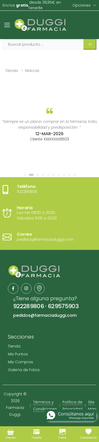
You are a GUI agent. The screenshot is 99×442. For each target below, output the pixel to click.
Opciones (81, 5)
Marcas (32, 70)
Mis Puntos (18, 354)
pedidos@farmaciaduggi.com (45, 315)
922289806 (28, 306)
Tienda (11, 70)
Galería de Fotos (24, 369)
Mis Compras (20, 362)
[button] (24, 174)
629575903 (63, 306)
